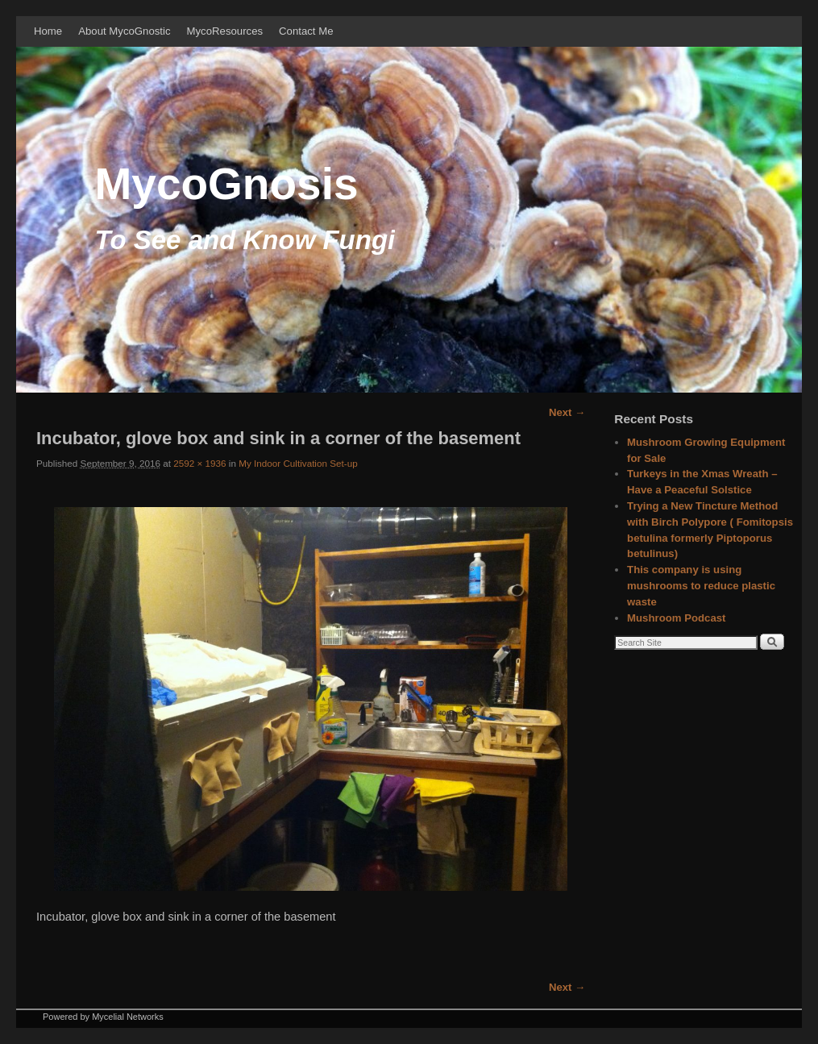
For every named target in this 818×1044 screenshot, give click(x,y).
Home (48, 31)
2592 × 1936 (199, 463)
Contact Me (306, 31)
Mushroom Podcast (676, 618)
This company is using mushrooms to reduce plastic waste (701, 586)
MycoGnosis (227, 184)
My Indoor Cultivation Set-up (298, 463)
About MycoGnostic (124, 31)
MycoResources (225, 31)
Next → (567, 412)
